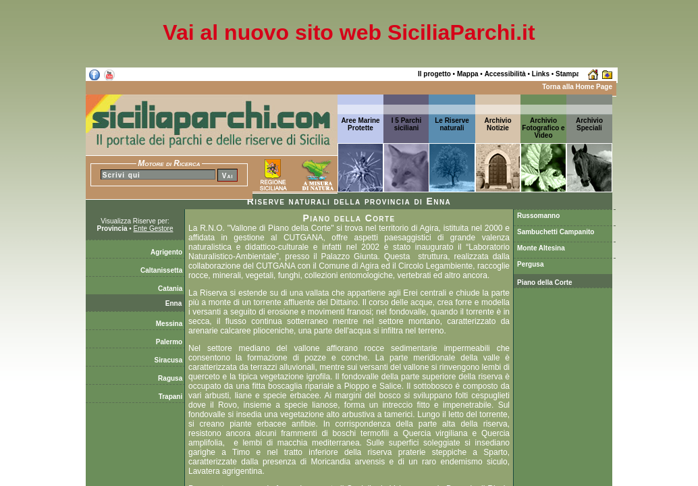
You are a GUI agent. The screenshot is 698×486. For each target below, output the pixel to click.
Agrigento (167, 252)
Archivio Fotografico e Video (543, 128)
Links (540, 74)
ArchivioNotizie (497, 124)
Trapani (171, 396)
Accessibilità (505, 74)
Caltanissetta (162, 270)
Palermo (170, 342)
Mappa (468, 74)
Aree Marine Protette (360, 124)
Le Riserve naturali (452, 124)
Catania (171, 288)
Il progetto (434, 74)
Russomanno (538, 215)
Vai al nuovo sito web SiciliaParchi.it (349, 32)
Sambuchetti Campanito (555, 232)
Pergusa (530, 264)
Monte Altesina (541, 248)
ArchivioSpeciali (589, 124)
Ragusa (171, 378)
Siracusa (169, 360)
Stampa (568, 74)
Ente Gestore (153, 228)
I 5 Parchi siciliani (406, 124)
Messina (170, 323)
